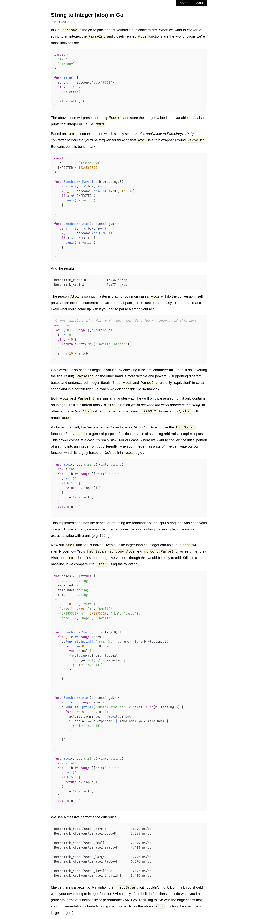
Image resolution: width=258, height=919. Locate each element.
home (184, 3)
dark (199, 3)
